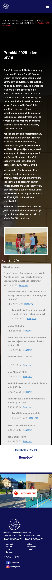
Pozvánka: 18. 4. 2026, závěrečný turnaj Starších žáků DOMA (23, 22)
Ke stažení (31, 547)
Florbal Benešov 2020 (11, 21)
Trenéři (30, 549)
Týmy (8, 549)
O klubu (9, 547)
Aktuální (9, 544)
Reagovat (23, 285)
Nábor (29, 544)
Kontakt (9, 552)
